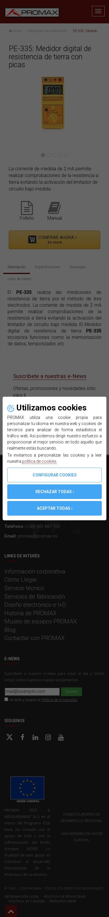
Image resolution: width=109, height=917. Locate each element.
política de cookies (39, 461)
